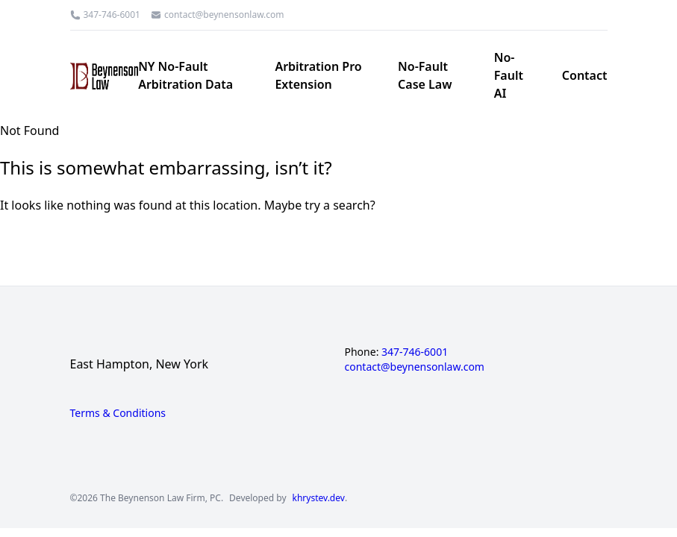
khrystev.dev (319, 498)
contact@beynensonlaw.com (224, 15)
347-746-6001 (112, 15)
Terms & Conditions (118, 413)
